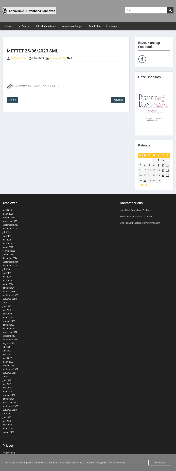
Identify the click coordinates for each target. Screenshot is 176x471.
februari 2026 (9, 217)
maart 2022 (8, 362)
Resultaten (95, 26)
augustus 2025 (10, 228)
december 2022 (10, 328)
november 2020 (10, 402)
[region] (154, 108)
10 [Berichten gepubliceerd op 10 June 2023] (163, 165)
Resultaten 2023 (57, 58)
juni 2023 (7, 306)
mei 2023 (7, 310)
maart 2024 (8, 284)
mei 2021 (7, 384)
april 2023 (7, 313)
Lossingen (111, 26)
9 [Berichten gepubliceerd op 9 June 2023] (158, 165)
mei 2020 (7, 421)
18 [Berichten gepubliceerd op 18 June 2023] (167, 170)
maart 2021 (8, 391)
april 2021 (7, 387)
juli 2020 (6, 413)
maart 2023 (8, 317)
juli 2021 (6, 376)
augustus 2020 (10, 410)
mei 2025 (7, 239)
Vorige (12, 99)
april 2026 (7, 210)
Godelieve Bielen (19, 58)
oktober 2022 (9, 336)
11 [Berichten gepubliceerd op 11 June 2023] (167, 165)
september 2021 (10, 369)
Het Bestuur (23, 26)
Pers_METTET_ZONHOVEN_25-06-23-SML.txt (33, 86)
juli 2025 (6, 232)
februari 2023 (9, 321)
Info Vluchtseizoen (46, 26)
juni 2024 (7, 273)
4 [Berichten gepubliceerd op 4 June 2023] (167, 160)
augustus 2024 (10, 265)
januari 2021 (8, 399)
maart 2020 (8, 428)
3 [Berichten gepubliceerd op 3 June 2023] (163, 160)
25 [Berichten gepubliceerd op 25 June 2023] (167, 175)
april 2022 (7, 358)
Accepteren (159, 462)
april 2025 (7, 243)
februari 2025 (9, 251)
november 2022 (10, 332)
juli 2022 (6, 347)
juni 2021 (7, 380)
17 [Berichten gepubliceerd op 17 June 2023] (163, 170)
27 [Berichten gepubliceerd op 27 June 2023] (145, 180)
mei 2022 (7, 354)
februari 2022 (9, 365)
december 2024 (10, 258)
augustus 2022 (10, 343)
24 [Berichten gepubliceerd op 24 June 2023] (163, 175)
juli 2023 (6, 302)
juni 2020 (7, 417)
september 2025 (10, 225)
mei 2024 (7, 276)
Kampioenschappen (72, 26)
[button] (154, 108)
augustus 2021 (10, 373)
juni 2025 (7, 236)
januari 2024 (8, 288)
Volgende (118, 99)
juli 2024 (6, 269)
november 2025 (10, 221)
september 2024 (10, 262)
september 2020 (10, 406)
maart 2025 (8, 247)
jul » (147, 184)
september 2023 (10, 295)
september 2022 (10, 339)
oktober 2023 (9, 291)
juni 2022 (7, 350)
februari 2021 (9, 395)
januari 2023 (8, 325)
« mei (141, 184)
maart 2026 (8, 214)
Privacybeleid (9, 452)
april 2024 (7, 280)
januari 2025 (8, 254)
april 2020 (7, 424)
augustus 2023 (10, 299)
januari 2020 (8, 432)
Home (8, 26)
